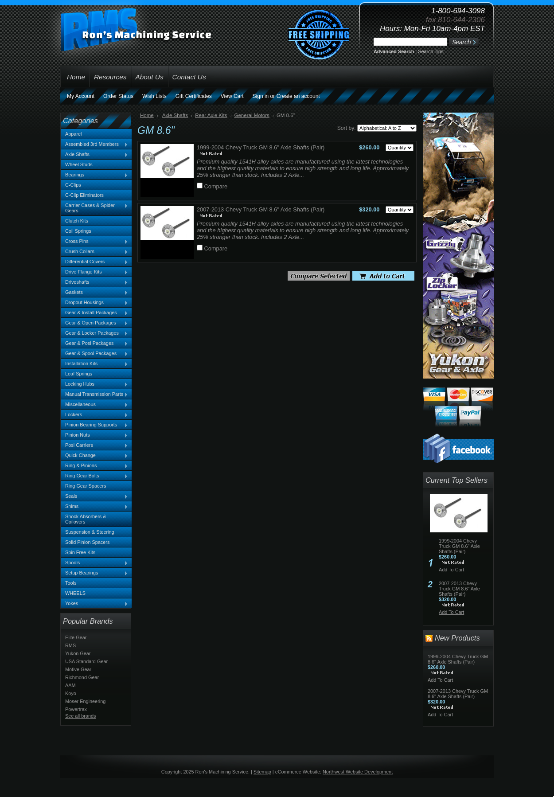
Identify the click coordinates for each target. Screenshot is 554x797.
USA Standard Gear (86, 661)
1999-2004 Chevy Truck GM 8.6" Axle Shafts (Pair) (260, 147)
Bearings (94, 175)
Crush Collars (94, 252)
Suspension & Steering (89, 532)
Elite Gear (75, 637)
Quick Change (94, 456)
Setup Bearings (94, 573)
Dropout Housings (94, 303)
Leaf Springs (78, 373)
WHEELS (75, 593)
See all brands (80, 716)
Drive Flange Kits (94, 272)
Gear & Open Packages (94, 323)
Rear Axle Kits (211, 115)
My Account (80, 96)
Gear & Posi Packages (94, 343)
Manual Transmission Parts (94, 394)
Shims (94, 507)
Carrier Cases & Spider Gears (94, 208)
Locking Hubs (94, 384)
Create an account (298, 96)
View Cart (232, 96)
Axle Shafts (94, 155)
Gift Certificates (194, 96)
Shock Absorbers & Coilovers (85, 519)
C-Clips (73, 185)
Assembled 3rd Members (94, 144)
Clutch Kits (76, 220)
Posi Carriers (94, 445)
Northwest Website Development (358, 771)
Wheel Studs (79, 164)
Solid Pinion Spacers (87, 542)
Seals (94, 496)
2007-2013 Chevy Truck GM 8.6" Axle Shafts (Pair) (260, 209)
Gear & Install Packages (94, 313)
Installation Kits (94, 364)
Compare (216, 186)
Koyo (70, 693)
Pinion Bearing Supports (94, 425)
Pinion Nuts (94, 435)
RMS (70, 645)
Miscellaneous (94, 405)
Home (147, 115)
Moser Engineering (85, 701)
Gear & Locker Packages (94, 333)
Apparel (73, 134)
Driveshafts (94, 282)
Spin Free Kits (80, 552)
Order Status (118, 96)
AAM (70, 685)
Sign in (261, 96)
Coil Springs (78, 231)
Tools (70, 583)
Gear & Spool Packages (94, 354)
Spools (94, 563)
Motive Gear (78, 669)
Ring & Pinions (94, 466)
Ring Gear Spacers (85, 485)
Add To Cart (451, 569)
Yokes (94, 604)
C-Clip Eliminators (84, 195)
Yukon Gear (77, 653)
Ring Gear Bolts (94, 476)
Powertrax (76, 709)
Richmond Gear (82, 677)
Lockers (94, 415)
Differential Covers (94, 262)
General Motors (251, 115)
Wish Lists (154, 96)
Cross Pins (94, 241)
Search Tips (430, 51)
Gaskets (94, 292)
